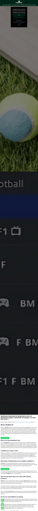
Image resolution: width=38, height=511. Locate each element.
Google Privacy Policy (17, 22)
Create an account (21, 19)
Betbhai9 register (18, 422)
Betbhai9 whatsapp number (26, 422)
